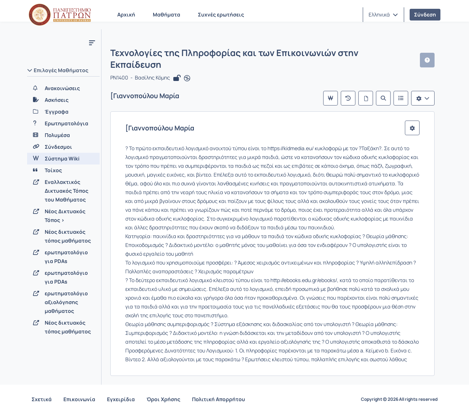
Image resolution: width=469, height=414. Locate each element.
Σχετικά (42, 399)
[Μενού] (92, 42)
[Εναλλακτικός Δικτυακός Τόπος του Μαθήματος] (63, 191)
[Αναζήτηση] (383, 98)
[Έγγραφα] (63, 112)
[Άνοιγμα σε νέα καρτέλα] (187, 78)
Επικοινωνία (79, 399)
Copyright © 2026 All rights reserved (399, 399)
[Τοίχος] (63, 170)
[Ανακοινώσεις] (63, 88)
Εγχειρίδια (121, 399)
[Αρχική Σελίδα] (60, 15)
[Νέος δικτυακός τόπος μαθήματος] (63, 236)
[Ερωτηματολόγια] (63, 123)
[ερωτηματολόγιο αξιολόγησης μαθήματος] (63, 302)
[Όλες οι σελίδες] (365, 98)
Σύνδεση (425, 14)
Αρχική (126, 14)
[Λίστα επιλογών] (423, 98)
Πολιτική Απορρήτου (218, 399)
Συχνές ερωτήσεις (221, 14)
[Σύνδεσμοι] (63, 147)
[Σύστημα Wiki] (63, 159)
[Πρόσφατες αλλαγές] (348, 98)
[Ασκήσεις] (63, 100)
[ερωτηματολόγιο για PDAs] (63, 257)
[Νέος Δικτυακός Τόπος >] (63, 216)
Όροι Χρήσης (163, 399)
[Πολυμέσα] (63, 135)
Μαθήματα (166, 14)
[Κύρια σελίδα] (330, 98)
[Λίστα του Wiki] (401, 98)
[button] (383, 14)
